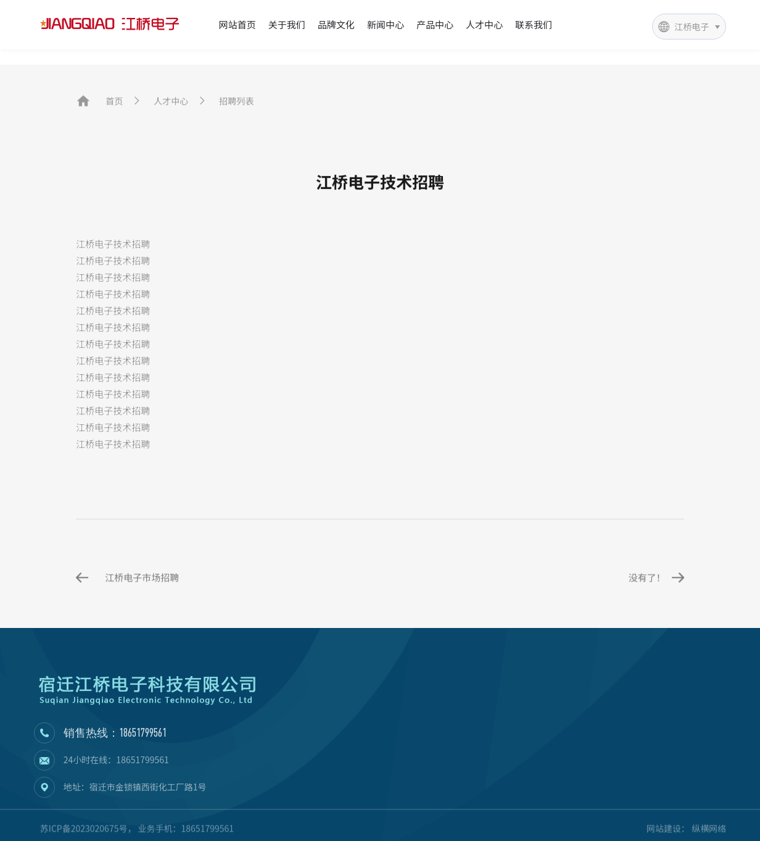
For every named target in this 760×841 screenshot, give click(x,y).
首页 (114, 107)
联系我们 (533, 24)
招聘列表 (236, 107)
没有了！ (656, 642)
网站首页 (237, 24)
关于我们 (286, 24)
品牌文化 (336, 24)
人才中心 (484, 24)
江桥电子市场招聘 (127, 642)
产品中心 (434, 24)
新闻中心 (385, 24)
